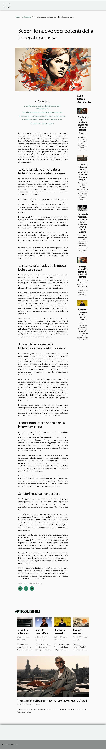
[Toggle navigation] (6, 5)
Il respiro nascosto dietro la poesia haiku (80, 634)
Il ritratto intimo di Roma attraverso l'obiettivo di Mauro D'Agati (83, 172)
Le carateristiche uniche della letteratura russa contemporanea (42, 107)
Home (17, 17)
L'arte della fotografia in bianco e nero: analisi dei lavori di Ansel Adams (83, 223)
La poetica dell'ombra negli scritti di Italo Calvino (24, 634)
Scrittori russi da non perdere (42, 123)
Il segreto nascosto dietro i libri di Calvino (82, 314)
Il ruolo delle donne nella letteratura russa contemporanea (42, 116)
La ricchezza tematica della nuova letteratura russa (42, 112)
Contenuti (43, 101)
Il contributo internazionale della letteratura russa (42, 119)
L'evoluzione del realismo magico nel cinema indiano (83, 123)
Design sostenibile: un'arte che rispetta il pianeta (82, 271)
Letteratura (26, 17)
